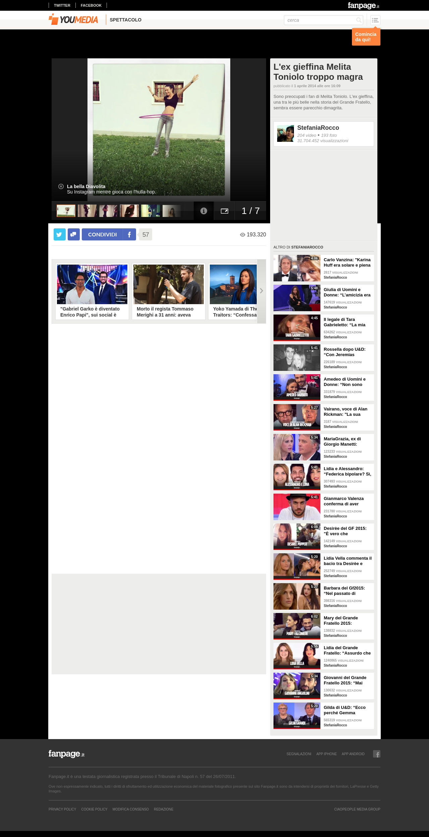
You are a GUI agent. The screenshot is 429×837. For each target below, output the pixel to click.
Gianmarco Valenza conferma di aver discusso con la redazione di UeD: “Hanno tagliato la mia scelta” (347, 501)
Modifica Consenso (131, 809)
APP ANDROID (353, 754)
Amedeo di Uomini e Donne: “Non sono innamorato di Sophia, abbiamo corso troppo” (348, 382)
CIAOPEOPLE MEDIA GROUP (357, 809)
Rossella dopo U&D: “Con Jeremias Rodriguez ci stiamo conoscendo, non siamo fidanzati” (345, 352)
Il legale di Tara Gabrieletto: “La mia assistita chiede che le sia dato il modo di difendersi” (347, 322)
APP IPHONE (326, 754)
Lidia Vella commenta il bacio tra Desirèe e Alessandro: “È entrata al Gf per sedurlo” (348, 561)
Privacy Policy (62, 809)
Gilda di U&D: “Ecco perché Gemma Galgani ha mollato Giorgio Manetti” (345, 710)
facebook (91, 5)
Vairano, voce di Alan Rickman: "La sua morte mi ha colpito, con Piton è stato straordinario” (345, 411)
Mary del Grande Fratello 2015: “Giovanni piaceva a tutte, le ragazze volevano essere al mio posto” (347, 620)
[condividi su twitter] (60, 234)
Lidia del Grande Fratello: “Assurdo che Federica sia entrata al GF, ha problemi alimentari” (347, 650)
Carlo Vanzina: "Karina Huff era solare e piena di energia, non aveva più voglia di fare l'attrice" (347, 262)
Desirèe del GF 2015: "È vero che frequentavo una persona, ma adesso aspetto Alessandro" (345, 531)
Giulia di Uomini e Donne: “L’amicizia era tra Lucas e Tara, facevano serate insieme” (347, 292)
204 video (306, 135)
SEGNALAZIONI (299, 754)
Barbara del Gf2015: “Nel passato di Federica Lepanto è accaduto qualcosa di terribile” (346, 590)
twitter (62, 5)
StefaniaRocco (318, 127)
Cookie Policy (94, 809)
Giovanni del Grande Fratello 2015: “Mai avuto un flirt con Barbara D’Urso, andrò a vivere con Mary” (347, 680)
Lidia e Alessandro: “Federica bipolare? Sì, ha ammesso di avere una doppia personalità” (347, 471)
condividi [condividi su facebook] (102, 234)
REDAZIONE (163, 809)
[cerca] (323, 20)
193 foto (329, 135)
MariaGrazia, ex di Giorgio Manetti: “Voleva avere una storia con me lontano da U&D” (346, 441)
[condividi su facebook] (74, 234)
